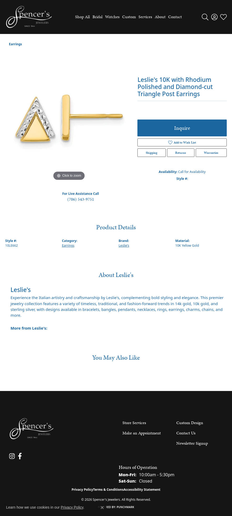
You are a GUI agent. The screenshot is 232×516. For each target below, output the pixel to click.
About (160, 17)
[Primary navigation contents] (127, 17)
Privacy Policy (82, 489)
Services (145, 17)
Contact (175, 17)
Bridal (97, 17)
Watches (112, 17)
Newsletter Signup (192, 443)
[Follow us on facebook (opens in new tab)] (19, 456)
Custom (129, 17)
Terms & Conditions (108, 489)
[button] (205, 17)
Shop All (82, 17)
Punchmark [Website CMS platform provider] (125, 507)
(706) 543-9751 (80, 199)
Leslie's (124, 245)
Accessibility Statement (141, 489)
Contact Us (185, 433)
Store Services (134, 423)
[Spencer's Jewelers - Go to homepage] (31, 429)
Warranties (211, 153)
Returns (180, 153)
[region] (68, 118)
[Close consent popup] (102, 507)
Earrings (15, 44)
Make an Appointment (141, 433)
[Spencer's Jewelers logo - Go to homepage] (29, 17)
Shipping (151, 153)
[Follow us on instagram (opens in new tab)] (11, 456)
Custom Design (189, 423)
